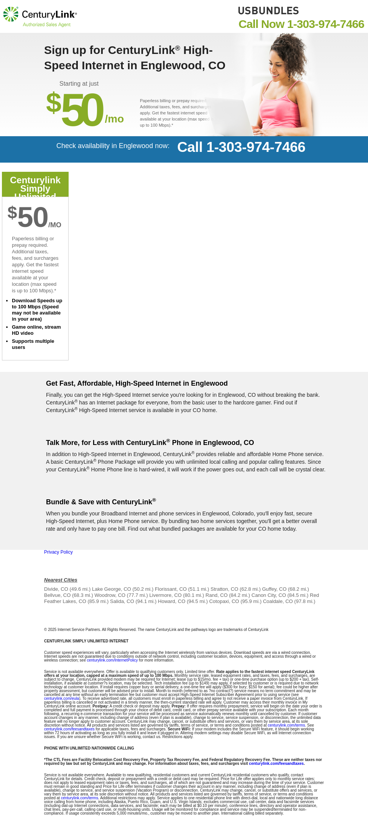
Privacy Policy (58, 552)
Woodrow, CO (110, 595)
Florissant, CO (171, 589)
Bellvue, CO (57, 595)
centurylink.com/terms (286, 725)
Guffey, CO (274, 589)
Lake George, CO (111, 589)
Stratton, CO (224, 589)
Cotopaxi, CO (224, 601)
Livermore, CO (165, 595)
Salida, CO (122, 601)
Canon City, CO (268, 595)
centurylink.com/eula (61, 698)
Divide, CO (56, 589)
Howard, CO (172, 601)
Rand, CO (216, 595)
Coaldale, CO (278, 601)
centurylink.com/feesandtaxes (69, 729)
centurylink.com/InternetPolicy (112, 660)
